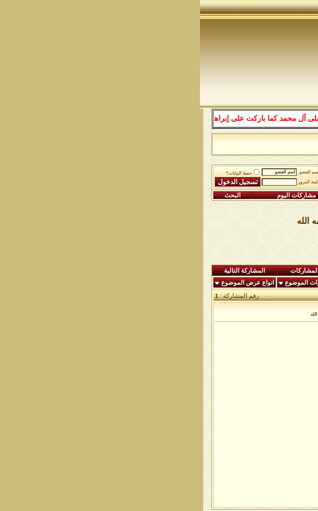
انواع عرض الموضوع (47, 282)
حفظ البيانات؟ (42, 173)
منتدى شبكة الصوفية (269, 174)
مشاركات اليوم (96, 195)
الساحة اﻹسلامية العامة (205, 174)
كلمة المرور (109, 182)
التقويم (163, 195)
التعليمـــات (219, 195)
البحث (32, 195)
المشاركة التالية (44, 270)
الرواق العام (152, 174)
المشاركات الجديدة (233, 270)
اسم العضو (109, 172)
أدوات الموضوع (105, 282)
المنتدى (289, 270)
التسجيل (279, 195)
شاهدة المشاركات (114, 270)
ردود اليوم (173, 270)
